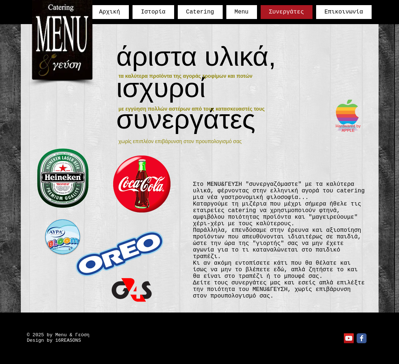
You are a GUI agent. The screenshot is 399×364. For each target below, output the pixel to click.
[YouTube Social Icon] (349, 338)
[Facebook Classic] (362, 338)
